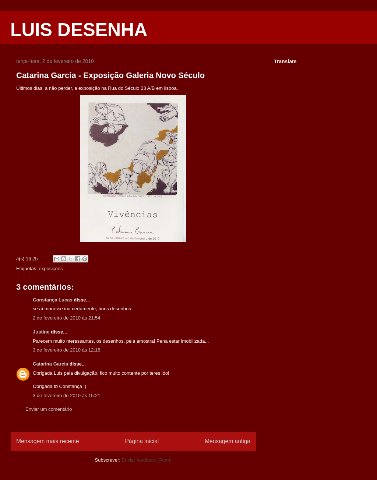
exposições (51, 268)
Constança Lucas (53, 300)
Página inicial (142, 441)
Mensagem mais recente (47, 441)
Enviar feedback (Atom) (147, 460)
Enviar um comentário (48, 409)
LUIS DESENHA (78, 30)
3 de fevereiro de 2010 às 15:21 (67, 395)
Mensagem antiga (227, 441)
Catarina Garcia (50, 364)
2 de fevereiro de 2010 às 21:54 (67, 318)
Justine (41, 332)
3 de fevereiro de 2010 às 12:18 (67, 350)
